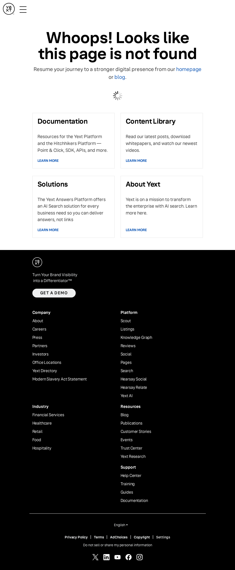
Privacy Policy (76, 537)
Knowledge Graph (136, 337)
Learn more (48, 160)
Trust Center (131, 448)
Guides (127, 492)
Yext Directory (44, 370)
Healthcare (42, 423)
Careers (39, 329)
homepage (188, 69)
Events (127, 440)
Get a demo (54, 293)
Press (37, 337)
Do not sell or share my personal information (117, 545)
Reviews (128, 346)
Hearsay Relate (134, 387)
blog (119, 77)
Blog (125, 415)
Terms (99, 537)
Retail (37, 431)
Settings (163, 537)
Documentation (134, 500)
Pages (126, 362)
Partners (40, 346)
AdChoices (119, 537)
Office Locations (46, 362)
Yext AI (127, 395)
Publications (131, 423)
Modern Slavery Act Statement (59, 379)
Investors (40, 354)
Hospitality (41, 448)
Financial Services (48, 415)
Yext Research (133, 456)
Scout (126, 321)
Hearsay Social (134, 379)
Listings (128, 329)
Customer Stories (136, 431)
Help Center (131, 475)
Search (127, 370)
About (37, 321)
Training (128, 484)
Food (36, 440)
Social (126, 354)
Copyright (142, 537)
